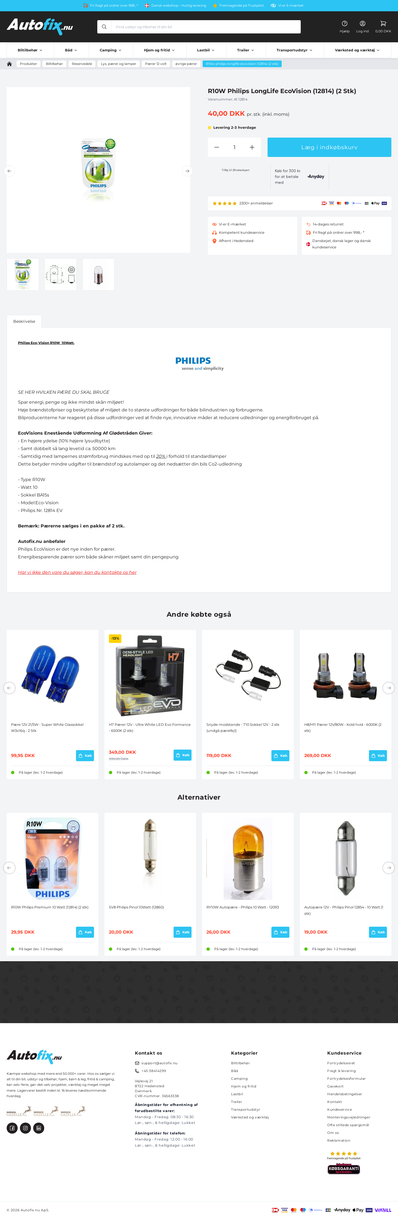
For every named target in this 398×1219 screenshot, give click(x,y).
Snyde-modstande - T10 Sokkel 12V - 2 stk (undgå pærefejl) (242, 728)
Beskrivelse (24, 321)
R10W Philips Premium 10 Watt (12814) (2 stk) (49, 907)
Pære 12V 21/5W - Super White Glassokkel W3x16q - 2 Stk (47, 728)
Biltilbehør (240, 1063)
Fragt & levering (341, 1071)
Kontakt (334, 1102)
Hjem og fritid (243, 1086)
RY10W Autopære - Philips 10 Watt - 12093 (242, 907)
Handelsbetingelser (344, 1094)
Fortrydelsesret (341, 1063)
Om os (333, 1133)
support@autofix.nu (160, 1063)
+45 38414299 (154, 1071)
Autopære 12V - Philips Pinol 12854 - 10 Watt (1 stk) (343, 910)
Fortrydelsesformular (346, 1078)
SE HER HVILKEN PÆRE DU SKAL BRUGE (63, 392)
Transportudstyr (245, 1109)
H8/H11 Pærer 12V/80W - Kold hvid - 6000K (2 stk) (342, 728)
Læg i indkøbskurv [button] (329, 147)
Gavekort (335, 1086)
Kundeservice (339, 1109)
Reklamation (338, 1140)
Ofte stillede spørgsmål (348, 1125)
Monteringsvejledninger (348, 1117)
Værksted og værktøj (250, 1117)
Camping (239, 1078)
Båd (234, 1071)
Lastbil (237, 1094)
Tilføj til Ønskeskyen (236, 170)
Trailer (236, 1102)
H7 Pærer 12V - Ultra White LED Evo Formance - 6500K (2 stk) (150, 728)
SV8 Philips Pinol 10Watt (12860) (136, 907)
